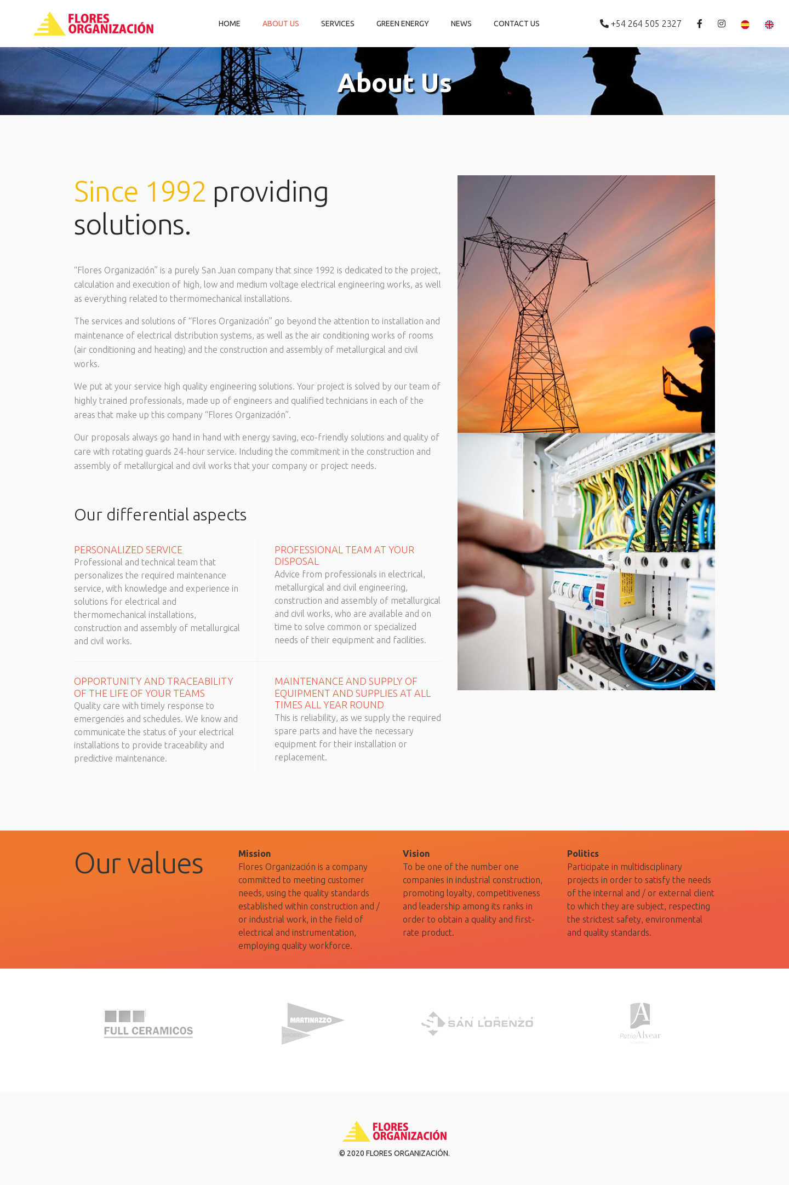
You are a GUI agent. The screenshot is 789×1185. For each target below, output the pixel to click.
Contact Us (517, 23)
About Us (280, 23)
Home (230, 23)
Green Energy (402, 23)
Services (338, 23)
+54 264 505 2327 (642, 23)
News (461, 23)
